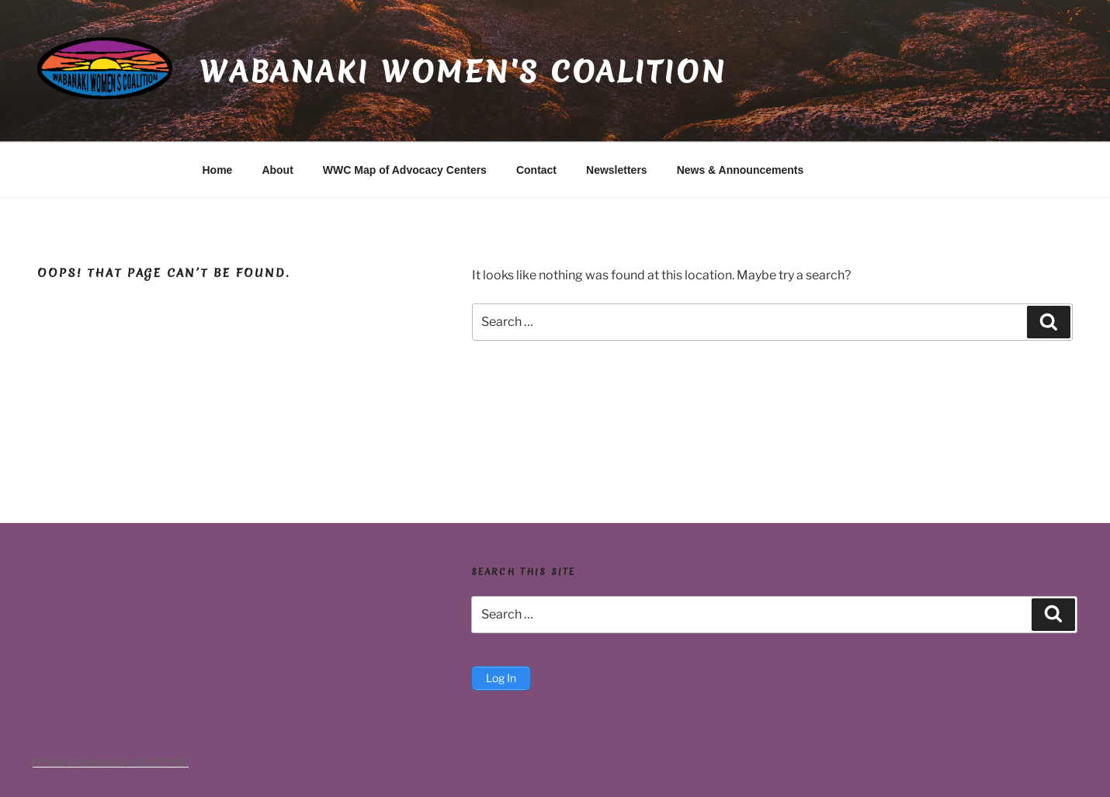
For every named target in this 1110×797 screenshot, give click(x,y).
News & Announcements (740, 170)
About (277, 170)
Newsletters (616, 170)
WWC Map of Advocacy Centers (405, 170)
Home (218, 170)
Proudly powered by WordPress (111, 761)
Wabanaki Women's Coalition (463, 71)
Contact (536, 170)
